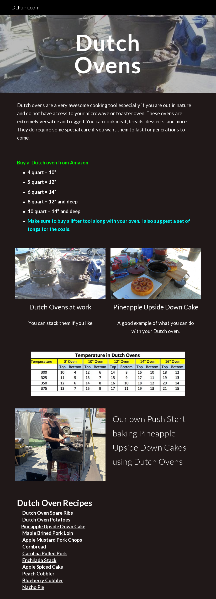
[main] (108, 53)
